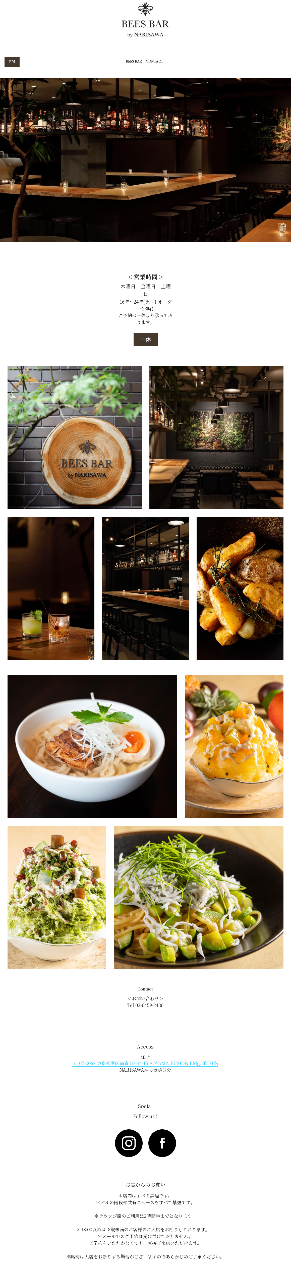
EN (12, 62)
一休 (146, 339)
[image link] (129, 1143)
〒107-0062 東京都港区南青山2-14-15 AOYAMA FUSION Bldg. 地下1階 (145, 1063)
